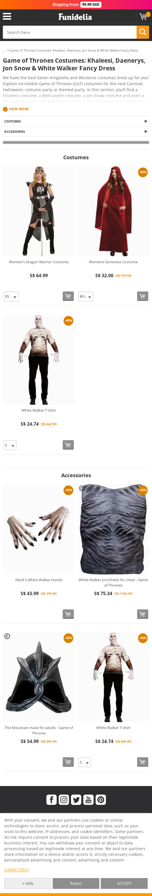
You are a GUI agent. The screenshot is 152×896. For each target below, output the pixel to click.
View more (19, 109)
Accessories (14, 131)
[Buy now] (68, 296)
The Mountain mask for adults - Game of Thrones (39, 730)
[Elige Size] (11, 296)
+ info (27, 883)
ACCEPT (124, 883)
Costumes (12, 121)
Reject (76, 883)
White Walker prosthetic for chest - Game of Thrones (113, 582)
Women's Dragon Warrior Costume (38, 261)
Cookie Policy (16, 869)
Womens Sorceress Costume (113, 261)
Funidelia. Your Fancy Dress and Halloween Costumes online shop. (75, 17)
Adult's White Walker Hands (38, 579)
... (4, 50)
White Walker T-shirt (38, 410)
